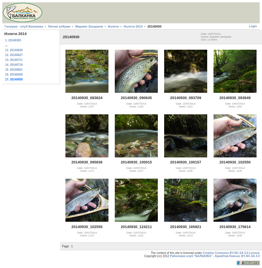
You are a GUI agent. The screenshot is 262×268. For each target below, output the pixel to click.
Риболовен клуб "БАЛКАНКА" (191, 256)
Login (253, 26)
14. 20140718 (14, 64)
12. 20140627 (14, 55)
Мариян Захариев (89, 26)
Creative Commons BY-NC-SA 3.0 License (231, 252)
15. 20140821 (14, 69)
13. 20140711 (14, 59)
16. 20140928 (14, 74)
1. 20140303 (13, 40)
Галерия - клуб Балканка (24, 26)
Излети (113, 26)
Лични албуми (59, 26)
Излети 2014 (133, 26)
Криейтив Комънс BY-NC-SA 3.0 (237, 256)
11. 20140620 (14, 50)
